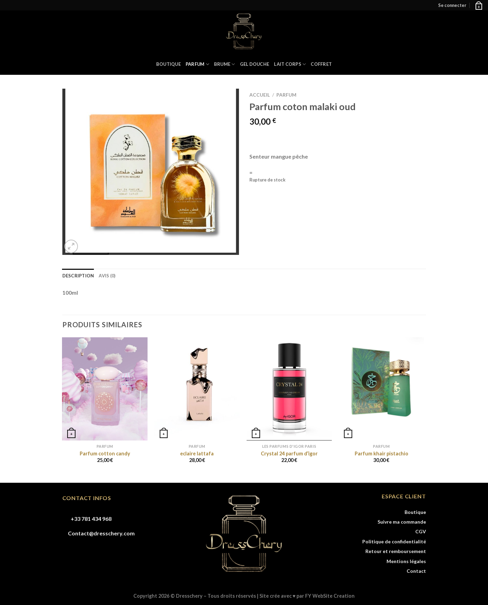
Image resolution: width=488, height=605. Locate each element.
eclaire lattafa (197, 453)
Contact (416, 571)
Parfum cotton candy (105, 453)
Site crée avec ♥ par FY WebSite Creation (307, 596)
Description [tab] (78, 275)
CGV (420, 531)
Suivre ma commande (402, 522)
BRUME (224, 64)
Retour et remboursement (395, 551)
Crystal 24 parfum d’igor (289, 453)
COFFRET (321, 64)
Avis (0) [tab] (107, 275)
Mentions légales (406, 561)
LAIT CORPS (290, 64)
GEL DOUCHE (254, 64)
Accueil (259, 95)
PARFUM (197, 64)
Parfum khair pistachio (381, 453)
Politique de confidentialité (394, 541)
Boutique (168, 64)
